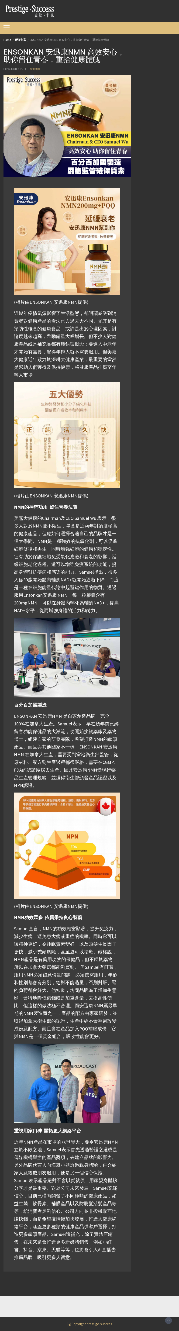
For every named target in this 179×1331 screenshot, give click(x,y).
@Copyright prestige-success (90, 1324)
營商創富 (35, 69)
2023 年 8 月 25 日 (16, 69)
